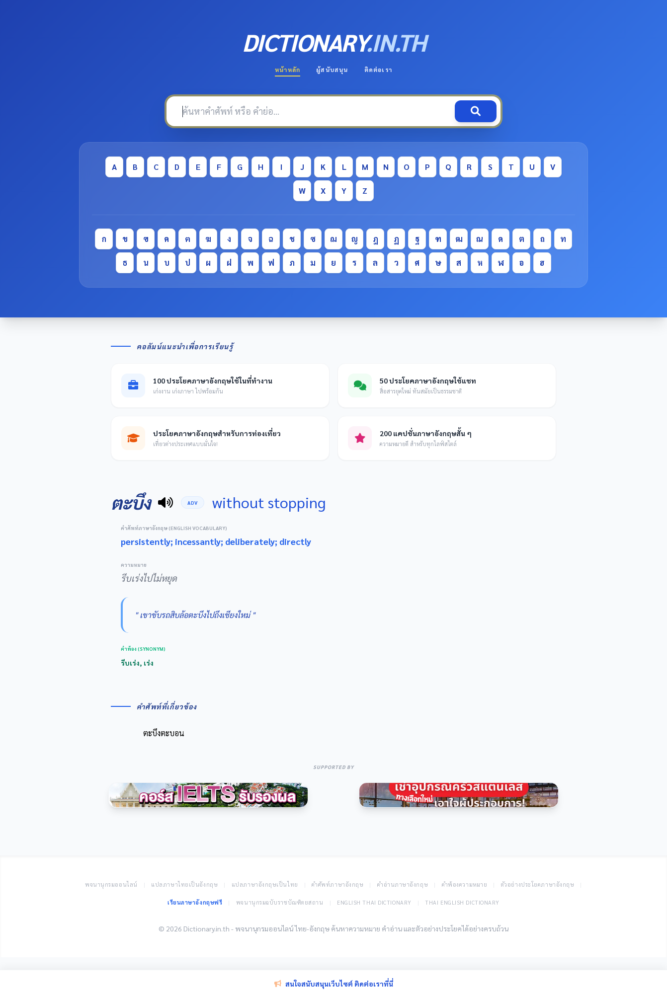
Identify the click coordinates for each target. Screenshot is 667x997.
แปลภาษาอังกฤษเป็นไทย (265, 884)
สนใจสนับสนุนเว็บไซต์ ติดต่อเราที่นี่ (333, 983)
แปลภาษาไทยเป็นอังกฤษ (184, 884)
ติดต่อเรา (378, 70)
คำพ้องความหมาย (465, 884)
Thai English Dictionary (462, 902)
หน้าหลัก (287, 70)
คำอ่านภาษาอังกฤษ (402, 884)
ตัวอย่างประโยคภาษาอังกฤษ (538, 884)
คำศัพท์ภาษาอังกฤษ (337, 884)
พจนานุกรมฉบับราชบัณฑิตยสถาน (280, 902)
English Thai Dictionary (374, 902)
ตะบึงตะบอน (163, 733)
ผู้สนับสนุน (332, 70)
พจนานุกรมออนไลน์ (111, 884)
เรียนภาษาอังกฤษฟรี (194, 902)
